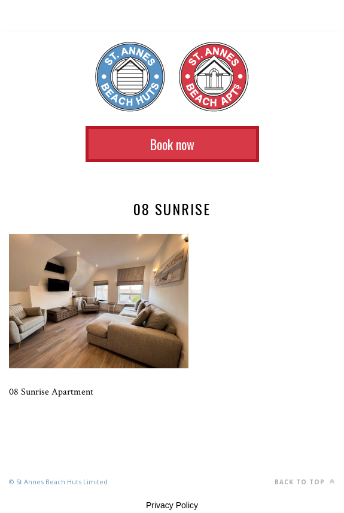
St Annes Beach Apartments (214, 77)
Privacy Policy (172, 505)
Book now (172, 144)
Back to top (305, 481)
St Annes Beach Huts (130, 77)
